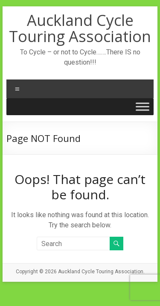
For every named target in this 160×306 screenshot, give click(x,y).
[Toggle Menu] (142, 106)
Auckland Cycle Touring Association (80, 28)
